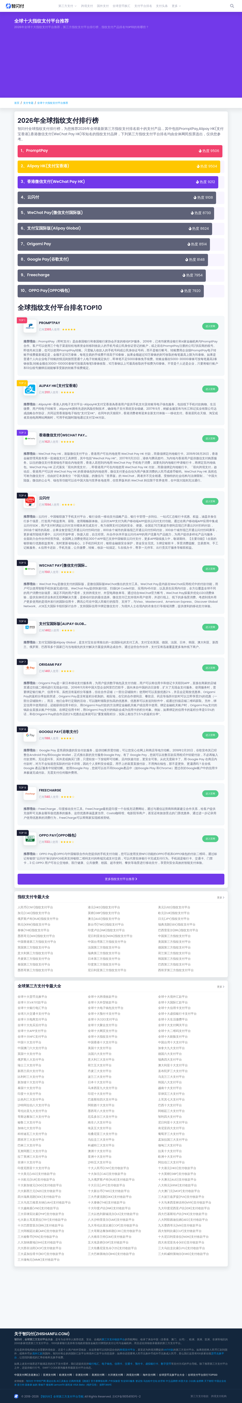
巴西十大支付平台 (170, 1105)
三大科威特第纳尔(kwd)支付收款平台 (183, 1254)
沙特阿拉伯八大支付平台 (34, 1105)
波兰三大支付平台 (100, 1077)
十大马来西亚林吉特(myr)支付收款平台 (184, 1202)
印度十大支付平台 (29, 1094)
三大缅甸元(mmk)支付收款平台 (39, 1259)
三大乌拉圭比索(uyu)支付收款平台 (181, 1248)
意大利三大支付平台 (101, 1059)
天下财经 (209, 1381)
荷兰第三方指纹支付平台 (174, 953)
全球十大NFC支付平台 (32, 1036)
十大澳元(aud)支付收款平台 (177, 1179)
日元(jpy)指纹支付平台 (174, 919)
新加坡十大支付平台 (31, 1082)
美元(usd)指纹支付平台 (174, 907)
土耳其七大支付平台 (171, 1099)
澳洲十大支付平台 (100, 1151)
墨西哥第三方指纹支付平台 (35, 970)
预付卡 (139, 1364)
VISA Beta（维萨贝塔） (86, 1384)
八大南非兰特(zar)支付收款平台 (110, 1237)
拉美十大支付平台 (170, 1151)
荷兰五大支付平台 (100, 1065)
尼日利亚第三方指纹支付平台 (107, 970)
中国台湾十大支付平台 (173, 1042)
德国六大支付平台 (170, 1054)
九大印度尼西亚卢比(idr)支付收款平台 (184, 1208)
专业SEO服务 (128, 1381)
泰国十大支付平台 (29, 1088)
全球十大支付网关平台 (173, 1025)
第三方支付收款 (200, 1396)
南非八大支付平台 (100, 1122)
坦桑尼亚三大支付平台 (103, 1134)
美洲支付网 (98, 1375)
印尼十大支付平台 (100, 1094)
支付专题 (28, 103)
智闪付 (29, 1381)
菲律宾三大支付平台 (171, 1094)
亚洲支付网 (49, 1375)
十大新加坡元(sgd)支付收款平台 (40, 1185)
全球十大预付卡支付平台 (104, 1014)
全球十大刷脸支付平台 (173, 1036)
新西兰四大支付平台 (31, 1071)
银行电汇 (94, 1364)
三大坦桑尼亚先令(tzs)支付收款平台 (112, 1248)
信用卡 (118, 1364)
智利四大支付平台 (170, 1117)
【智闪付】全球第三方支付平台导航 (61, 1396)
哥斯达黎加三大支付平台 (34, 1117)
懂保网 (49, 1384)
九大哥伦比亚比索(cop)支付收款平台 (113, 1225)
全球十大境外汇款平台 (173, 997)
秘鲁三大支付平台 (29, 1122)
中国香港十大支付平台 (103, 1042)
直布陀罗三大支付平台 (173, 1071)
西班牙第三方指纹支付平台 (176, 970)
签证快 (139, 1381)
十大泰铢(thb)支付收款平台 (107, 1202)
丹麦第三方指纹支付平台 (34, 959)
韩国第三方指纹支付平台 (174, 959)
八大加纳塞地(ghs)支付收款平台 (40, 1242)
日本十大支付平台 (100, 1082)
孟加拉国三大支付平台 (173, 1139)
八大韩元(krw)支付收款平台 (177, 1185)
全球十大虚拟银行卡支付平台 (177, 1014)
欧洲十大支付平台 (170, 1156)
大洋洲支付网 (115, 1375)
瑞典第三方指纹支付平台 (104, 953)
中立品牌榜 (172, 1381)
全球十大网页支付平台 (103, 1031)
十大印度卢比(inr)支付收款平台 (109, 1208)
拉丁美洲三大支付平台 (32, 1156)
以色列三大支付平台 (31, 1099)
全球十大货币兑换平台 (32, 997)
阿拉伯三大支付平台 (171, 1162)
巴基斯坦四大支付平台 (103, 1099)
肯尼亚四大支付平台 (171, 1128)
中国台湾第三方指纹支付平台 (107, 942)
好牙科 (161, 1381)
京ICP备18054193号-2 (126, 1396)
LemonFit (59, 1384)
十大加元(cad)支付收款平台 (107, 1174)
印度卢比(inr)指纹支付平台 (106, 930)
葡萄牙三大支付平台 (171, 1134)
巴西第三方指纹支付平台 (174, 964)
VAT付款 (168, 1350)
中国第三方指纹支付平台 (174, 936)
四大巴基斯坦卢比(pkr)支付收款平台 (183, 1214)
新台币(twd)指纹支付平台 (106, 924)
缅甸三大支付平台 (170, 1145)
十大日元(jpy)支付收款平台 (106, 1185)
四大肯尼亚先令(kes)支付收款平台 (181, 1242)
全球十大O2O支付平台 (103, 1019)
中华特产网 (40, 1381)
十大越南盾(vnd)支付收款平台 (38, 1208)
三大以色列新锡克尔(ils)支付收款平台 (113, 1214)
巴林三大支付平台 (29, 1145)
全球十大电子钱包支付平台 (105, 1008)
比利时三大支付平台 (31, 1077)
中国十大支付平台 (29, 1042)
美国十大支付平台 (100, 1048)
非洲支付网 (81, 1375)
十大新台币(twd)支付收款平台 (109, 1191)
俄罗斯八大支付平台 (31, 1059)
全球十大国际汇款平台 (173, 1002)
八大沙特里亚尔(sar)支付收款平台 (111, 1220)
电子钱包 (107, 1364)
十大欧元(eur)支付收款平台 (36, 1179)
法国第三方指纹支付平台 (104, 947)
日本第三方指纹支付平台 (104, 959)
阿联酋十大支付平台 (101, 1105)
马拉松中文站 (150, 1381)
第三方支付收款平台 (113, 1339)
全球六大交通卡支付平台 (34, 1014)
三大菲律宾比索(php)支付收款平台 (41, 1214)
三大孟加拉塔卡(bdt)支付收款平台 (41, 1254)
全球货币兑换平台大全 (172, 1375)
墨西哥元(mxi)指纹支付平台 (36, 936)
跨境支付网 (132, 1375)
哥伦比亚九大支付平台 (32, 1111)
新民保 (68, 1384)
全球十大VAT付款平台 (32, 1002)
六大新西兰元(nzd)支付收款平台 (40, 1191)
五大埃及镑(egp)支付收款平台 (108, 1242)
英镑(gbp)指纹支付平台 (104, 913)
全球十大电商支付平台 (32, 1019)
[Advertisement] (121, 68)
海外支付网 (149, 1375)
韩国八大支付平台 (170, 1082)
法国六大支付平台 (100, 1054)
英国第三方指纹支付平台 (34, 947)
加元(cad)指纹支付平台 (34, 913)
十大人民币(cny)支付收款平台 (108, 1168)
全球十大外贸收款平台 (103, 1002)
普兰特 (20, 1384)
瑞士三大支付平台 (29, 1065)
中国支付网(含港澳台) (27, 1375)
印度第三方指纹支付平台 (104, 964)
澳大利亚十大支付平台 (173, 1065)
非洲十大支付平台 (29, 1162)
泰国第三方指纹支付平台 (34, 964)
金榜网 (199, 1381)
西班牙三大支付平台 (31, 1139)
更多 (220, 897)
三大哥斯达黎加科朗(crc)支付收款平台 (114, 1231)
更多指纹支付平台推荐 (121, 879)
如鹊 (35, 1384)
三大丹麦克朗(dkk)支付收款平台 (110, 1197)
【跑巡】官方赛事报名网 (94, 1381)
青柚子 (41, 1384)
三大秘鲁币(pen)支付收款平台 (38, 1237)
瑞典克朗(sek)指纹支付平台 (176, 924)
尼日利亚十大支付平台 (173, 1122)
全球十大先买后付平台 (32, 1025)
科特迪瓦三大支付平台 (32, 1134)
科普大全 (183, 1381)
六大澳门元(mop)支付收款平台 (179, 1191)
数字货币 (166, 1364)
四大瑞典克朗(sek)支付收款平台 (39, 1197)
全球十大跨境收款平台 (103, 997)
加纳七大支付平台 (29, 1128)
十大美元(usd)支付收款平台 (37, 1174)
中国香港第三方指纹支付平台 (37, 942)
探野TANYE (106, 1384)
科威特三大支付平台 (101, 1145)
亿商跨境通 (75, 1381)
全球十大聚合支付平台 (103, 1025)
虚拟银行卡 (151, 1364)
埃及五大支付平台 (100, 1128)
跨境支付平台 (127, 1350)
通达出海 (51, 1381)
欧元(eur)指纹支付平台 (174, 913)
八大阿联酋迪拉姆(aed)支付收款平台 (183, 1220)
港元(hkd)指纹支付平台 (104, 907)
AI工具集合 (62, 1381)
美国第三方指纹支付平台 (174, 942)
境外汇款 (37, 1353)
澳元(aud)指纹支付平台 (104, 919)
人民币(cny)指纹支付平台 (35, 907)
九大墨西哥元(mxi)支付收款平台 (179, 1225)
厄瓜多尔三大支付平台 (103, 1117)
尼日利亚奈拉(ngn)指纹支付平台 (110, 936)
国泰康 (28, 1384)
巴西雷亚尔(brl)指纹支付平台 (178, 930)
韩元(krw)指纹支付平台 (34, 924)
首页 (16, 103)
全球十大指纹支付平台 (103, 1036)
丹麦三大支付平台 (100, 1071)
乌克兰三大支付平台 (171, 1077)
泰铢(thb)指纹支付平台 (33, 930)
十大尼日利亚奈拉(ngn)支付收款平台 (183, 1237)
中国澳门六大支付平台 (32, 1048)
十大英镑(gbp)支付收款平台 (177, 1174)
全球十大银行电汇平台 (32, 1008)
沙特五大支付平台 (100, 1162)
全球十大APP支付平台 (32, 1031)
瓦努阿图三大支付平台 (32, 1151)
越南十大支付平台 (170, 1088)
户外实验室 (114, 1381)
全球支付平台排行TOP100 (202, 1375)
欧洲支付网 (65, 1375)
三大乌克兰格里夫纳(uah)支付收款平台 (44, 1202)
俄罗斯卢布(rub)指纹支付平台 (38, 919)
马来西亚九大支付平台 (103, 1088)
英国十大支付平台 (29, 1054)
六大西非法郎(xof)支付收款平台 (40, 1248)
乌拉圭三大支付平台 (101, 1139)
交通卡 (129, 1364)
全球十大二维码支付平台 (174, 1031)
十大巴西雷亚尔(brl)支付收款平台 (41, 1225)
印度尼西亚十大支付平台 (34, 1168)
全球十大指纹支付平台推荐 (52, 103)
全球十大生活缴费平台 (173, 1019)
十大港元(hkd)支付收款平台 (177, 1168)
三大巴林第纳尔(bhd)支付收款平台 (111, 1254)
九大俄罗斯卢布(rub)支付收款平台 (111, 1179)
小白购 (192, 1381)
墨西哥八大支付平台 (101, 1111)
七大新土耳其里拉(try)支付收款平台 (42, 1220)
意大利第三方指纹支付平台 (35, 953)
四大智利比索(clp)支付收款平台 (180, 1231)
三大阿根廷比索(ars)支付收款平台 (41, 1231)
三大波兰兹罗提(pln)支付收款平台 (181, 1197)
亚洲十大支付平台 (100, 1156)
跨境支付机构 (219, 1396)
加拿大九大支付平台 (171, 1048)
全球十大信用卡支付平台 (174, 1008)
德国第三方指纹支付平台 (174, 947)
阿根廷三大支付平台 (171, 1111)
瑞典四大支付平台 (170, 1059)
